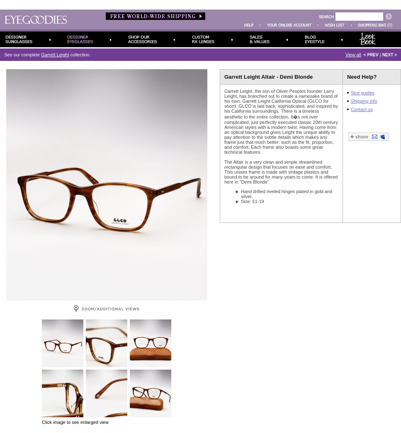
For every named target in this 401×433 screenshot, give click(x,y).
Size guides (362, 92)
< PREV (371, 55)
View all (353, 54)
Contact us (362, 109)
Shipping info (364, 101)
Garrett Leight (55, 54)
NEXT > (389, 55)
